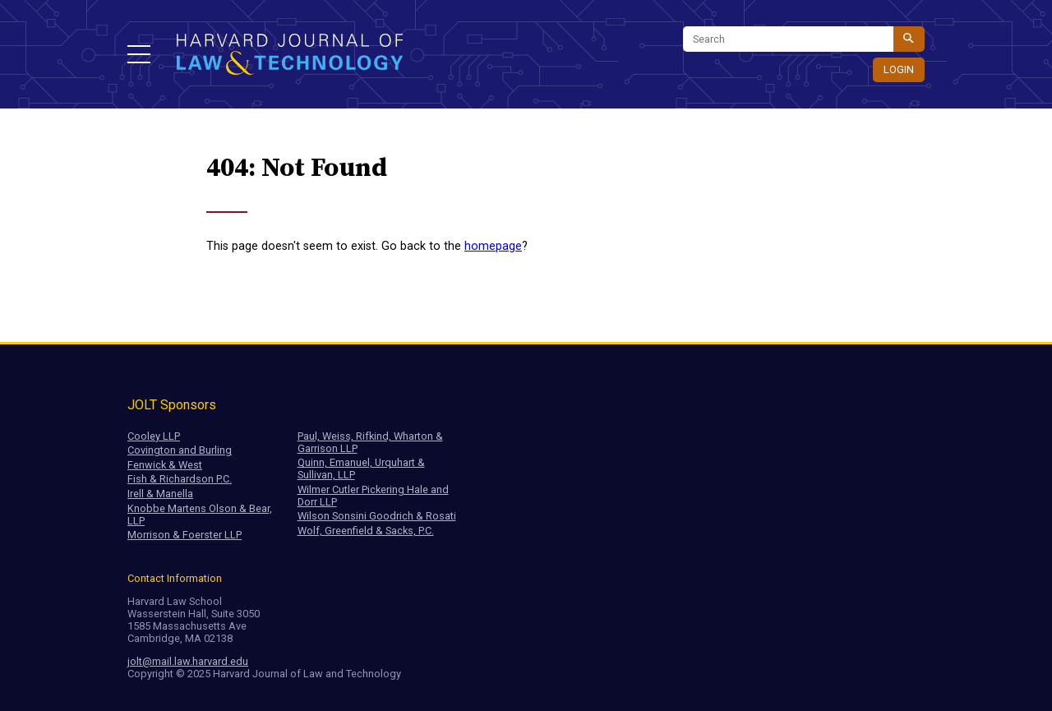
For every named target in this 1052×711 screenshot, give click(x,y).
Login (899, 69)
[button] (138, 54)
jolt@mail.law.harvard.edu (187, 661)
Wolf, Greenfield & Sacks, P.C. (366, 530)
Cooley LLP (153, 436)
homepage (493, 246)
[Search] (788, 39)
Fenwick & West (164, 465)
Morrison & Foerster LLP (184, 535)
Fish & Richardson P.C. (179, 479)
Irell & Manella (160, 493)
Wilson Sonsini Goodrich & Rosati (377, 516)
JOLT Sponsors (171, 405)
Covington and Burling (179, 450)
